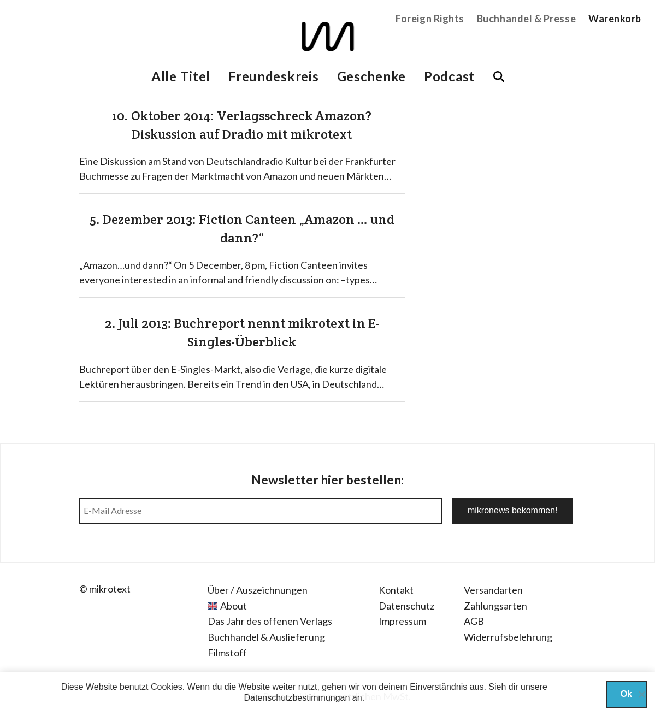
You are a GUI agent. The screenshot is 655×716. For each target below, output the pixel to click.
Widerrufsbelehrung (508, 637)
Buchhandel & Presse (526, 19)
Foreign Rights (430, 19)
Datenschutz (406, 606)
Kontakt (396, 590)
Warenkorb (614, 19)
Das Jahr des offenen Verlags (270, 621)
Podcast (449, 76)
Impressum (402, 621)
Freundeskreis (273, 76)
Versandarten (493, 590)
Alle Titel (180, 76)
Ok (626, 694)
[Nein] (641, 694)
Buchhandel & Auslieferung (266, 637)
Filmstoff (227, 653)
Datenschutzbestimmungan (297, 697)
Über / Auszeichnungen (258, 590)
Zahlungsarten (495, 606)
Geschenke (371, 76)
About (233, 606)
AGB (474, 621)
